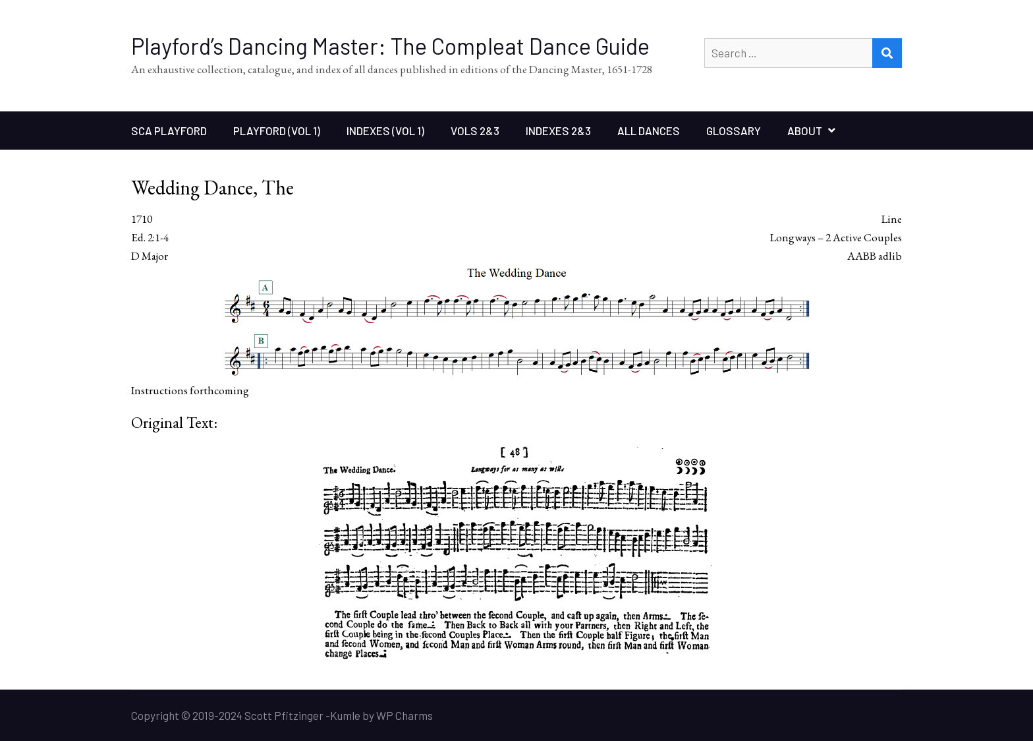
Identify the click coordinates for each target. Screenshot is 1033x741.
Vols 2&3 (475, 130)
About (804, 130)
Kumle (345, 715)
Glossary (733, 130)
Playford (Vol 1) (276, 130)
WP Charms (404, 715)
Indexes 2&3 (558, 130)
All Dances (648, 130)
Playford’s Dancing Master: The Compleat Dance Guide (390, 45)
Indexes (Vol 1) (385, 130)
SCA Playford (169, 130)
